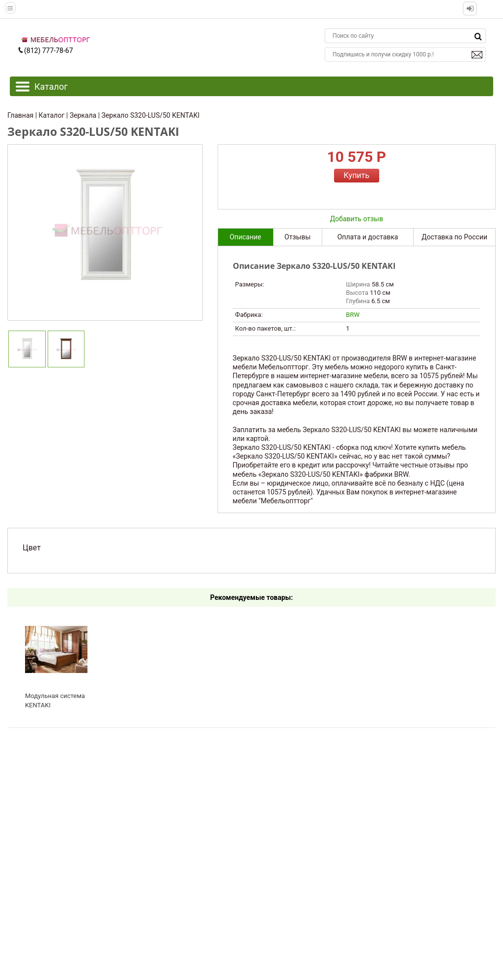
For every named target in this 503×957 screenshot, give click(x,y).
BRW (353, 314)
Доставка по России (454, 237)
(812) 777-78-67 (45, 50)
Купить (356, 175)
